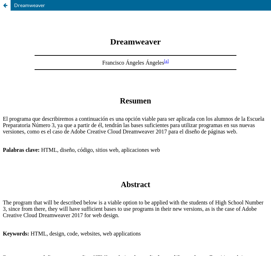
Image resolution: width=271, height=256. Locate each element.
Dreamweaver (29, 5)
